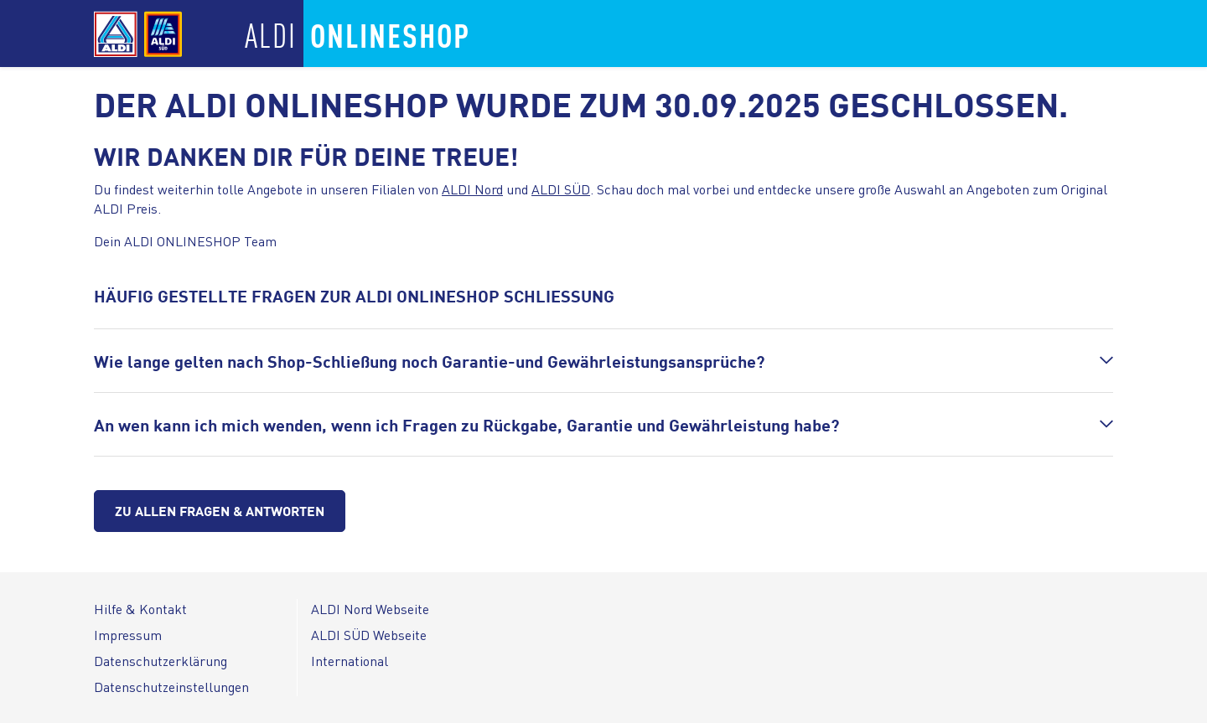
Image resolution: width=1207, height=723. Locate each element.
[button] (603, 360)
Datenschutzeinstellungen (171, 686)
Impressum (128, 634)
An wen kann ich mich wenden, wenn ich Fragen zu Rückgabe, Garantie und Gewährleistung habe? (466, 424)
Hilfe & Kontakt (140, 608)
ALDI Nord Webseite (370, 608)
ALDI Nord (472, 189)
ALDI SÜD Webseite (369, 634)
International (349, 660)
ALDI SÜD (560, 189)
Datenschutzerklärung (160, 660)
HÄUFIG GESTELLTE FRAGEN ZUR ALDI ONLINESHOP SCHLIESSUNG (354, 295)
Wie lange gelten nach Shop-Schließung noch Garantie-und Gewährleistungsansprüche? (429, 361)
